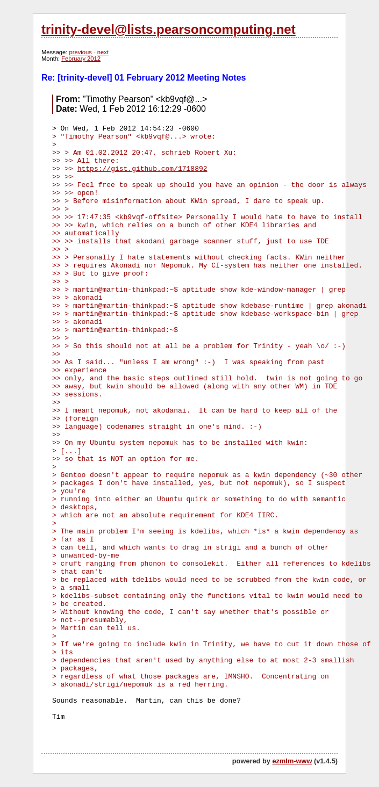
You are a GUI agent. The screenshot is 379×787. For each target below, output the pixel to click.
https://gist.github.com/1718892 (142, 169)
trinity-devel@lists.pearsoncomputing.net (168, 29)
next (103, 52)
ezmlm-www (292, 761)
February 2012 (81, 58)
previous (80, 52)
